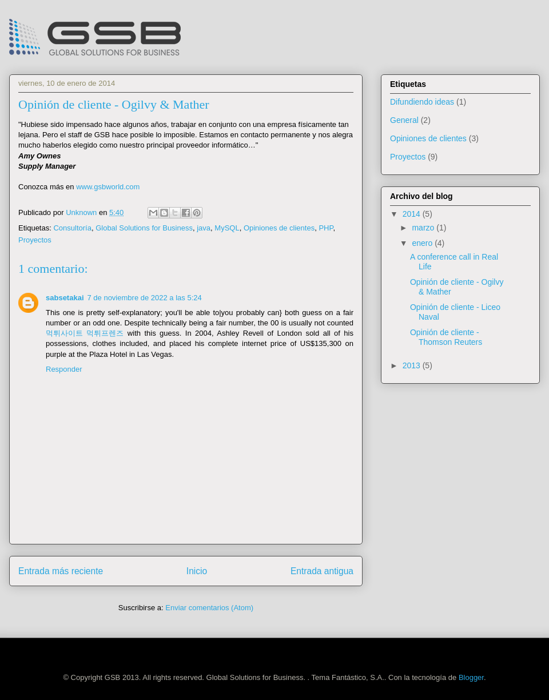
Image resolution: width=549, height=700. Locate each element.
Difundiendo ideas (422, 101)
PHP (326, 228)
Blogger (471, 677)
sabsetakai (65, 297)
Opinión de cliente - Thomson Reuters (446, 337)
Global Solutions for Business (144, 228)
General (404, 120)
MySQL (226, 228)
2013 (413, 365)
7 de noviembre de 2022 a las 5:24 (144, 297)
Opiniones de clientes (279, 228)
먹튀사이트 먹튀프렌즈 (85, 333)
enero (423, 243)
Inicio (196, 571)
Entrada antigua (322, 571)
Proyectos (34, 240)
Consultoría (72, 228)
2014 (413, 213)
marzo (424, 227)
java (203, 228)
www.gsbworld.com (108, 186)
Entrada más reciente (60, 571)
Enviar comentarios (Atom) (209, 607)
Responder (64, 369)
